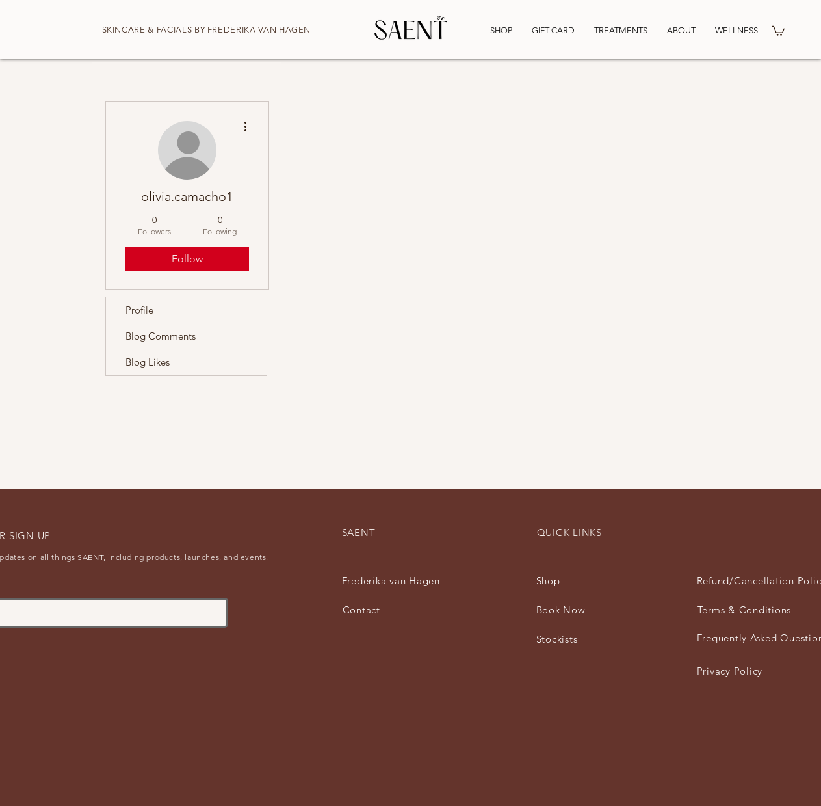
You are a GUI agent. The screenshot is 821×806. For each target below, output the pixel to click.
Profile (139, 310)
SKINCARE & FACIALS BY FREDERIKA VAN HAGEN (206, 29)
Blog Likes (147, 362)
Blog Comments (160, 336)
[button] (778, 30)
